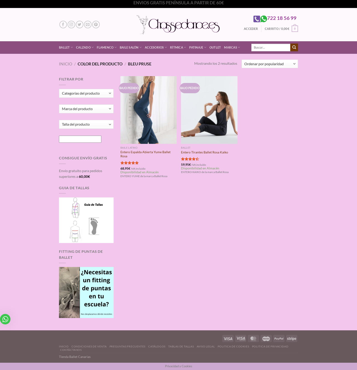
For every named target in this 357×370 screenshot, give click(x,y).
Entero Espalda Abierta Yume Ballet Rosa (145, 154)
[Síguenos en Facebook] (63, 24)
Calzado (85, 47)
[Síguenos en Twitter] (79, 24)
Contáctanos (71, 350)
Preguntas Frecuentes (127, 346)
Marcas (232, 47)
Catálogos (157, 346)
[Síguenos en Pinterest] (96, 24)
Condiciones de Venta (89, 346)
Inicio (65, 63)
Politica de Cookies (233, 346)
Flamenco (107, 47)
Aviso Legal (206, 346)
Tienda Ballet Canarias (75, 357)
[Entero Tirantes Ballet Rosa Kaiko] (209, 110)
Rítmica (178, 47)
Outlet (215, 47)
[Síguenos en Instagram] (71, 24)
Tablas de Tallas (181, 346)
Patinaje (197, 47)
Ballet (66, 47)
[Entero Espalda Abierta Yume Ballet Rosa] (148, 110)
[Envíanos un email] (88, 24)
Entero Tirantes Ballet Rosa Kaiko (204, 152)
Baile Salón (131, 47)
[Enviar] (294, 47)
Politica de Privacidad (270, 346)
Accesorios (156, 47)
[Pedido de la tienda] (270, 64)
